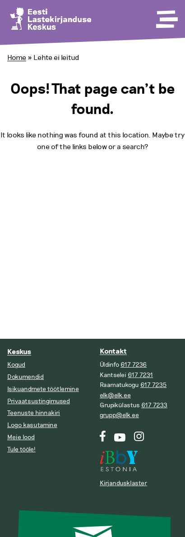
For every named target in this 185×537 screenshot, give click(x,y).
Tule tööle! (21, 449)
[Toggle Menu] (166, 16)
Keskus (19, 352)
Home (16, 57)
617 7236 (133, 365)
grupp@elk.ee (119, 415)
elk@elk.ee (115, 395)
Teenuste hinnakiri (33, 413)
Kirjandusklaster (123, 483)
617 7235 (153, 385)
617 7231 (140, 375)
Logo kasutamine (32, 425)
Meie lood (21, 437)
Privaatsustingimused (38, 401)
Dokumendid (25, 377)
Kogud (16, 365)
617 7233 (154, 405)
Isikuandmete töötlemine (43, 389)
